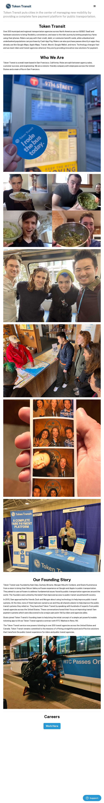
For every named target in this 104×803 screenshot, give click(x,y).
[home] (18, 6)
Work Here (52, 726)
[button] (95, 6)
